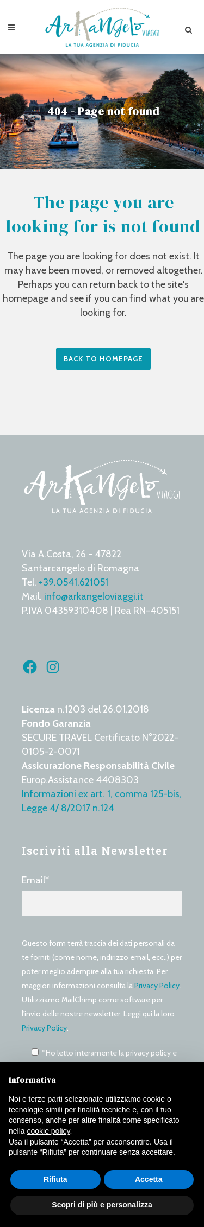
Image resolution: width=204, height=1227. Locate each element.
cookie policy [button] (48, 1131)
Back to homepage (103, 358)
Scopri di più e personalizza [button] (102, 1204)
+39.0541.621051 (73, 582)
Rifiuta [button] (55, 1179)
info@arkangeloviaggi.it (94, 596)
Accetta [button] (149, 1179)
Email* (102, 895)
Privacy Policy (157, 985)
